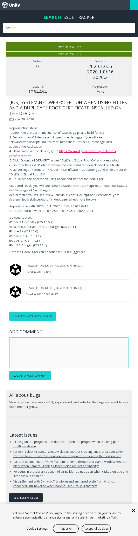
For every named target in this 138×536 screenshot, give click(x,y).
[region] (69, 520)
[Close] (133, 510)
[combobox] (69, 28)
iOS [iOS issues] (11, 119)
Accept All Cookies (96, 528)
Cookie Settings (37, 528)
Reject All (66, 528)
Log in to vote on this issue (32, 316)
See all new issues (26, 497)
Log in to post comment (30, 375)
